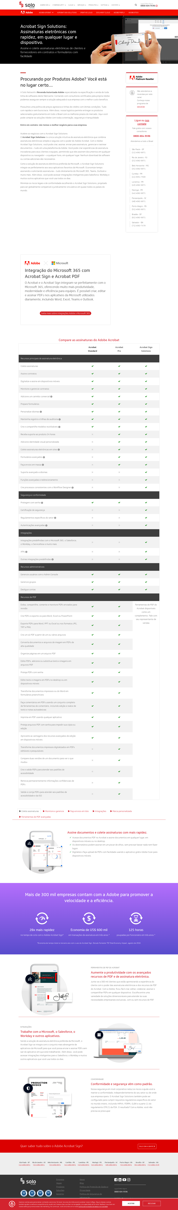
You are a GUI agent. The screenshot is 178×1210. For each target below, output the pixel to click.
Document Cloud (103, 12)
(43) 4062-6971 (83, 1165)
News (82, 1179)
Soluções (60, 1190)
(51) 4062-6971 (126, 1165)
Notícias (105, 5)
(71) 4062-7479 (153, 1165)
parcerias (141, 106)
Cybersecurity (59, 5)
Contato (115, 5)
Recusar (152, 1203)
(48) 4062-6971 (111, 1165)
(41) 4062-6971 (70, 1165)
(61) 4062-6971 (140, 1165)
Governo (60, 1194)
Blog (82, 1183)
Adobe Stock (134, 12)
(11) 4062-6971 (24, 1165)
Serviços (82, 5)
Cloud (71, 5)
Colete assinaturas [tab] (29, 811)
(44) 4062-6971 (97, 1165)
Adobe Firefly (119, 12)
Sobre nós (45, 5)
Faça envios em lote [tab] (78, 811)
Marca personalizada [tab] (121, 811)
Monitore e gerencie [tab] (53, 811)
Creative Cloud (86, 12)
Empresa (60, 1179)
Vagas (59, 1183)
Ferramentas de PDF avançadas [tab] (35, 817)
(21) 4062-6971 (39, 1165)
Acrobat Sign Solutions (67, 12)
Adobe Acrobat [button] (46, 12)
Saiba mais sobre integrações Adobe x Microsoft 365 (65, 313)
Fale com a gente (147, 1146)
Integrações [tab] (99, 811)
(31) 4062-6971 (55, 1165)
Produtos (93, 5)
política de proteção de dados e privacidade (93, 1206)
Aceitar (131, 1203)
